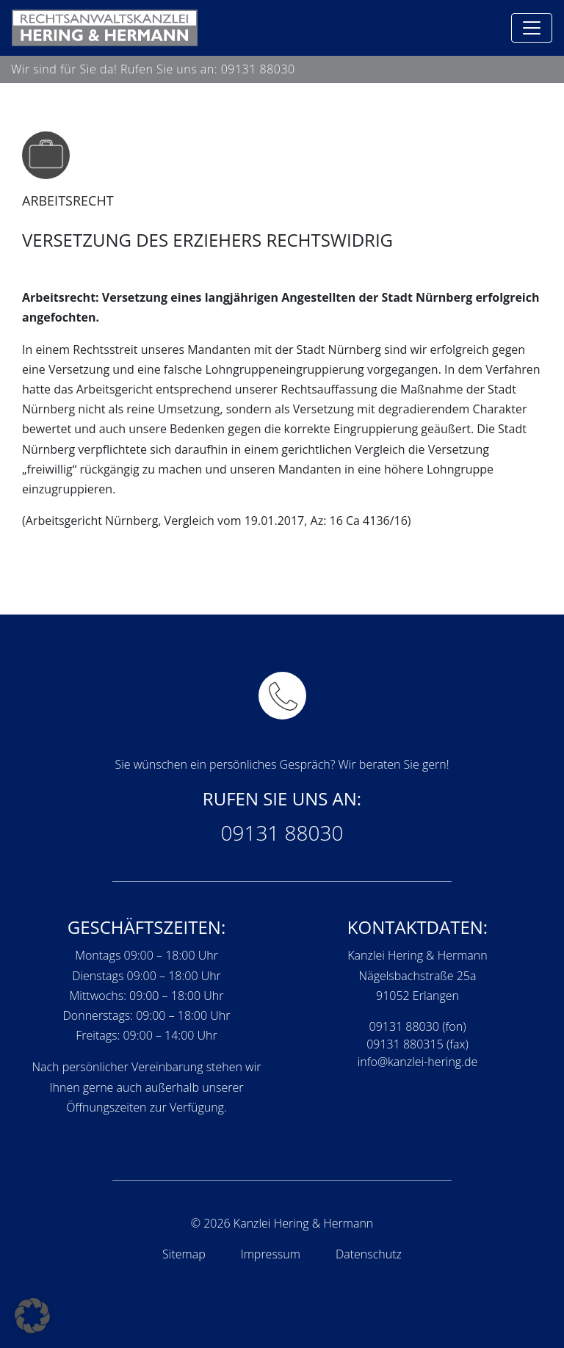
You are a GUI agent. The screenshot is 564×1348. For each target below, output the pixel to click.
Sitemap (184, 1254)
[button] (32, 1315)
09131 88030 (258, 69)
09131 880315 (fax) (417, 1044)
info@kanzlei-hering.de (418, 1062)
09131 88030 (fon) (417, 1026)
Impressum (270, 1254)
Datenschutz (369, 1254)
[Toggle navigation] (531, 28)
